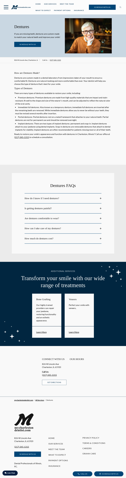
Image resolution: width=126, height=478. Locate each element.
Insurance (79, 10)
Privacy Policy (91, 438)
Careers (87, 448)
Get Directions (54, 382)
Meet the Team (67, 4)
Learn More (41, 332)
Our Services (50, 4)
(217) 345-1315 (55, 60)
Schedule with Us (102, 7)
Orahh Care (89, 453)
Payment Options (62, 10)
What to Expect (43, 10)
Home (38, 4)
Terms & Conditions (94, 443)
